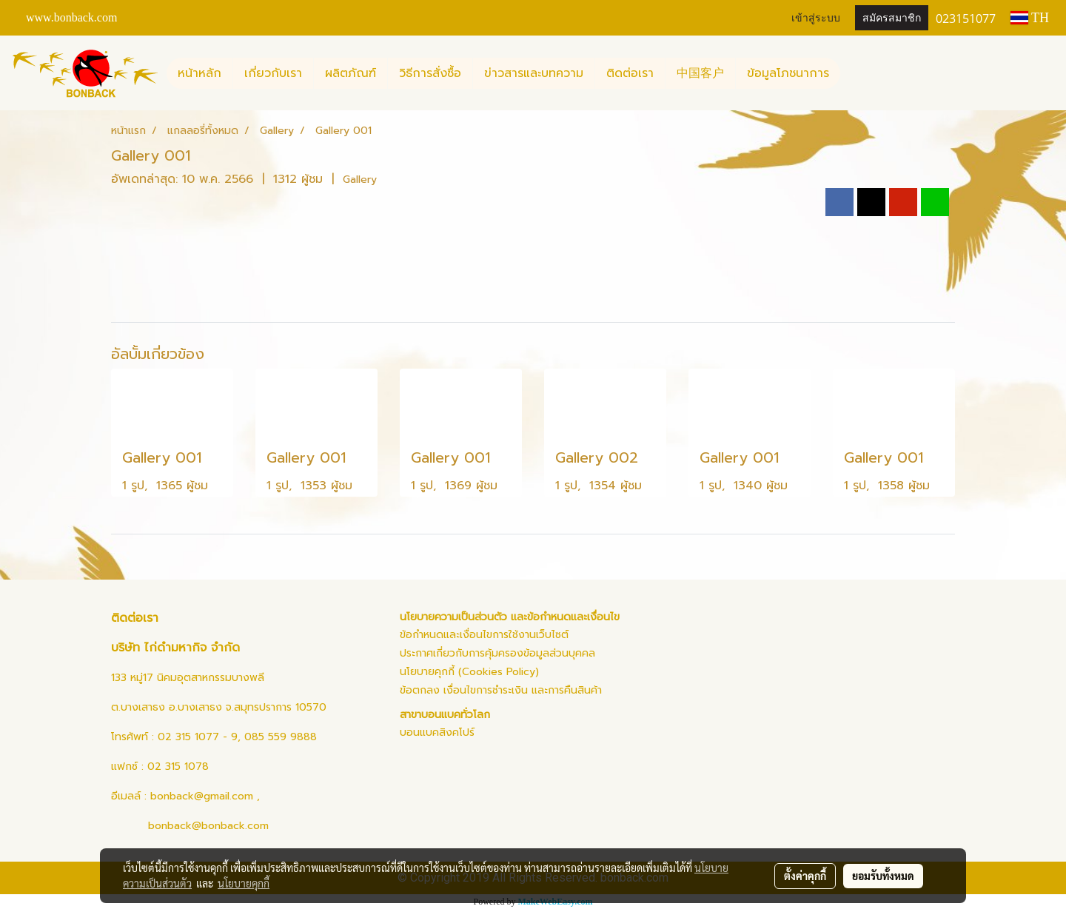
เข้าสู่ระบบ (815, 18)
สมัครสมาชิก (891, 18)
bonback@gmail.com (201, 796)
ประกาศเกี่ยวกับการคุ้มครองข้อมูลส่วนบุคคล (497, 653)
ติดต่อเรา (630, 73)
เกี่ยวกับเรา (273, 73)
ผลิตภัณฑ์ (350, 73)
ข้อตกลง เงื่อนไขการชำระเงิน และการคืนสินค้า (501, 690)
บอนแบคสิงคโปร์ (437, 732)
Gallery (360, 179)
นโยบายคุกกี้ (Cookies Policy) (469, 672)
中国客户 (700, 73)
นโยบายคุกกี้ (243, 883)
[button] (853, 73)
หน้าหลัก (199, 73)
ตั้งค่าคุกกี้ (805, 875)
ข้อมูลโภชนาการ (788, 73)
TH (1029, 17)
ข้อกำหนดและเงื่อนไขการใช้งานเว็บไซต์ (484, 635)
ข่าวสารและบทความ (533, 73)
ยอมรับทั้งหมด (883, 875)
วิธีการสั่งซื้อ (430, 73)
